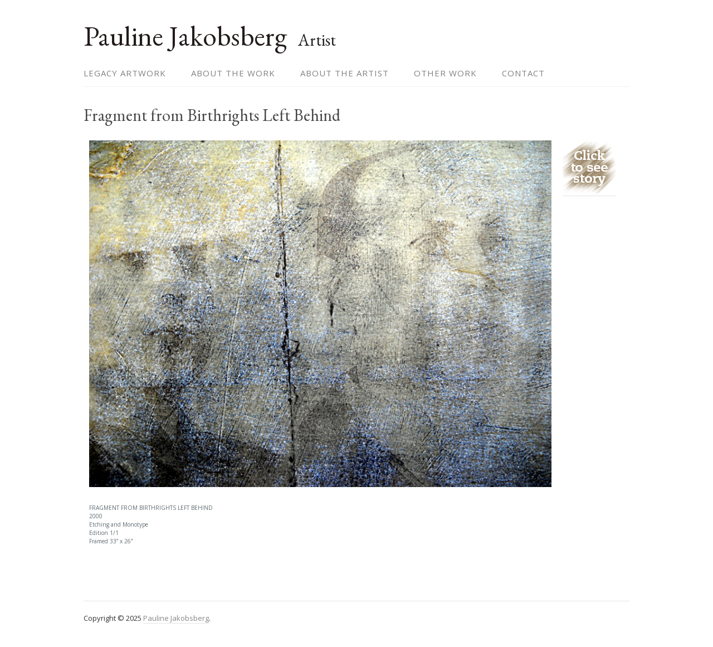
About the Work (233, 73)
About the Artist (344, 73)
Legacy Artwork (125, 73)
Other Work (445, 73)
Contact (523, 73)
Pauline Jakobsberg (185, 36)
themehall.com (603, 618)
